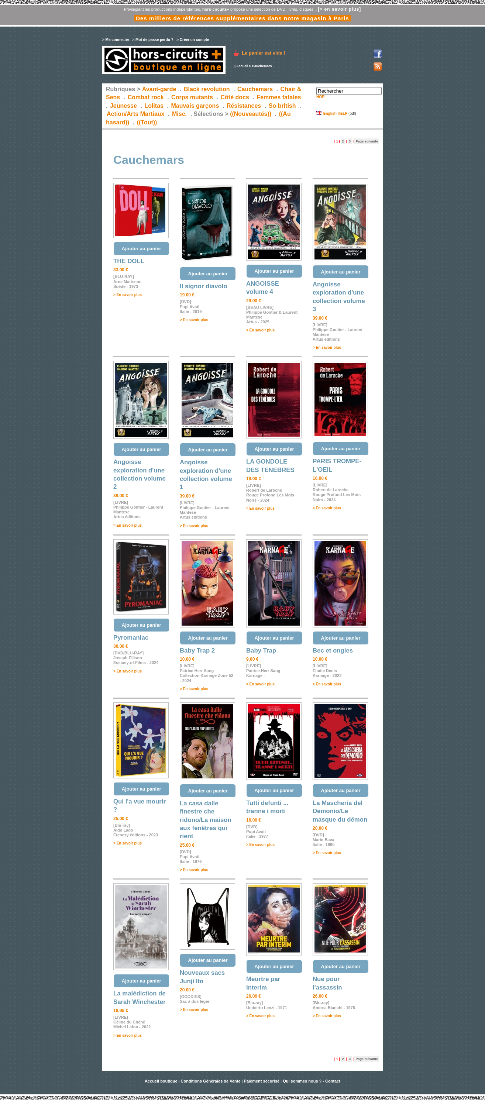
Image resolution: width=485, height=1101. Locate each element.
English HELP (331, 113)
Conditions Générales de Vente (211, 1081)
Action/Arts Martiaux (135, 114)
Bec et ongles (333, 650)
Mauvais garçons (195, 106)
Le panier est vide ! (263, 53)
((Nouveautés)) (250, 114)
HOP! (321, 97)
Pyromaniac (130, 637)
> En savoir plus (127, 295)
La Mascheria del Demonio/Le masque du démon (340, 811)
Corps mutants (192, 97)
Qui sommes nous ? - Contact (311, 1081)
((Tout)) (147, 122)
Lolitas (154, 106)
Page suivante (366, 141)
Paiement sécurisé (262, 1081)
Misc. (179, 114)
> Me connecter (115, 40)
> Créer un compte (192, 40)
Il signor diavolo (203, 286)
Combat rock (146, 97)
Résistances (244, 106)
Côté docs (235, 97)
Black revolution (207, 89)
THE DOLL (128, 261)
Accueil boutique (162, 1081)
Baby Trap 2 (197, 650)
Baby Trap (261, 650)
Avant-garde (159, 89)
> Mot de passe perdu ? (152, 40)
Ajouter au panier (141, 248)
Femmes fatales (279, 97)
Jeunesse (123, 106)
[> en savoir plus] (339, 9)
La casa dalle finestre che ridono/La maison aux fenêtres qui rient (205, 820)
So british (282, 106)
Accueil (242, 66)
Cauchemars (255, 89)
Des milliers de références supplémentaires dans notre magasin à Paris (242, 18)
